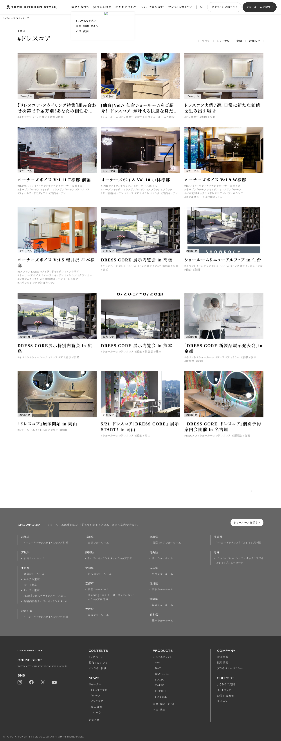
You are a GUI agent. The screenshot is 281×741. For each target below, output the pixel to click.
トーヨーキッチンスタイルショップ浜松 (110, 558)
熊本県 (154, 614)
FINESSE (161, 696)
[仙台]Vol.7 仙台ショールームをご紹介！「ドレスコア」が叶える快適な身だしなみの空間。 (139, 108)
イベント (191, 269)
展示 (167, 269)
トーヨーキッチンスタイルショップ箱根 (45, 616)
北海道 (25, 536)
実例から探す (102, 7)
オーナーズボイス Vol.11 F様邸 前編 (54, 180)
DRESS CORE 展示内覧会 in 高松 (137, 263)
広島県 (154, 568)
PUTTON (161, 691)
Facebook (31, 682)
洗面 (212, 117)
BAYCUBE (26, 186)
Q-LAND (33, 275)
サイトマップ (224, 690)
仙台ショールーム (34, 558)
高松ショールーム (162, 589)
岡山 (64, 433)
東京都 (25, 568)
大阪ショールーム (98, 614)
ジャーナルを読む (152, 7)
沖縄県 (218, 536)
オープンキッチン (29, 189)
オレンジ (71, 279)
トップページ (9, 18)
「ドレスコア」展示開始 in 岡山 (47, 427)
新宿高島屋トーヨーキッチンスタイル (45, 601)
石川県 (89, 536)
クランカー (85, 279)
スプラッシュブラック (160, 189)
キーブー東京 (31, 590)
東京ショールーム (34, 573)
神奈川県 (26, 611)
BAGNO (191, 439)
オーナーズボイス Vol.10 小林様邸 (135, 180)
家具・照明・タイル (164, 704)
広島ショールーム (162, 573)
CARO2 (160, 685)
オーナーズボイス (71, 186)
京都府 (89, 583)
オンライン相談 (98, 668)
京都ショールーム (98, 589)
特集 (61, 117)
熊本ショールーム (162, 620)
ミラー (236, 361)
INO (105, 186)
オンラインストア (179, 7)
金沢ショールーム (98, 542)
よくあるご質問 (226, 684)
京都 (245, 361)
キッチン (47, 189)
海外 (217, 552)
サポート (222, 701)
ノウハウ (96, 712)
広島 (76, 361)
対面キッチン (58, 193)
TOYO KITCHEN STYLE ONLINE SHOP (41, 666)
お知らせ (254, 41)
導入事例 (96, 707)
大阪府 (89, 609)
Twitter (43, 682)
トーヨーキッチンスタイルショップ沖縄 (238, 542)
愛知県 (89, 568)
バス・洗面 (159, 709)
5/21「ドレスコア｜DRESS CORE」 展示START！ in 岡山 (140, 430)
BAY (158, 668)
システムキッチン (64, 189)
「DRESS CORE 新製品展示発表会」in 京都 (223, 352)
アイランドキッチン (47, 186)
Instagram (20, 682)
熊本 (159, 355)
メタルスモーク (195, 197)
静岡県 (89, 552)
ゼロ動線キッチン (113, 193)
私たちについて (126, 7)
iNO (157, 662)
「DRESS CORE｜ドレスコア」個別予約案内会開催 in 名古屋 (222, 430)
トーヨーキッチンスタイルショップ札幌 (45, 542)
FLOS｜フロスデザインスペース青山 (45, 595)
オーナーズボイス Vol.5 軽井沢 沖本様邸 (56, 266)
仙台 (139, 117)
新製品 (149, 355)
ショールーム (110, 117)
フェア (158, 269)
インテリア (25, 117)
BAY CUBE (162, 673)
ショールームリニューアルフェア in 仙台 (222, 263)
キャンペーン (110, 269)
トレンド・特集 (99, 689)
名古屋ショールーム (100, 573)
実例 (239, 41)
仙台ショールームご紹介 (160, 117)
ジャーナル (223, 41)
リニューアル (255, 269)
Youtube (54, 682)
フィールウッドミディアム (33, 193)
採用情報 (223, 662)
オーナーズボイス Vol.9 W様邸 (215, 180)
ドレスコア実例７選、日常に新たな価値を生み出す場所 (222, 108)
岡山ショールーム (162, 558)
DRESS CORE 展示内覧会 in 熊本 (137, 349)
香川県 (154, 583)
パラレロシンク (151, 193)
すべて (206, 41)
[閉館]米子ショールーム (166, 542)
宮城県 (25, 552)
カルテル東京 (31, 579)
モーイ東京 (30, 584)
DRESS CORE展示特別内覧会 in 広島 (55, 352)
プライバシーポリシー (230, 668)
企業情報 (223, 657)
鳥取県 (154, 536)
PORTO (159, 679)
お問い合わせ (225, 695)
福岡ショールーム (162, 605)
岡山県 (154, 552)
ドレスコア (40, 117)
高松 (105, 273)
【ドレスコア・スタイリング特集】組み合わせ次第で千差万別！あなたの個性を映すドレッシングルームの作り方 (57, 108)
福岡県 (154, 599)
